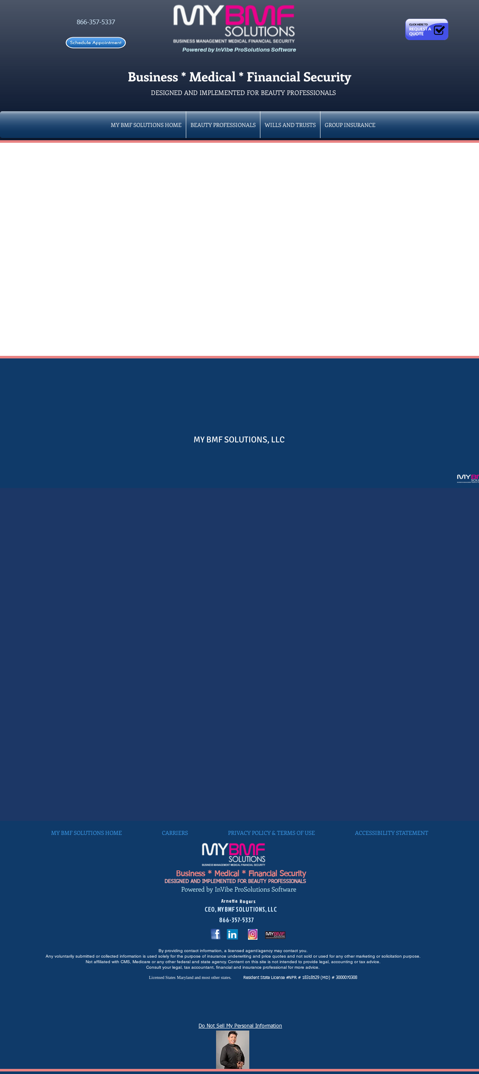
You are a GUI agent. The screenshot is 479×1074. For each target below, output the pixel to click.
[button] (350, 124)
